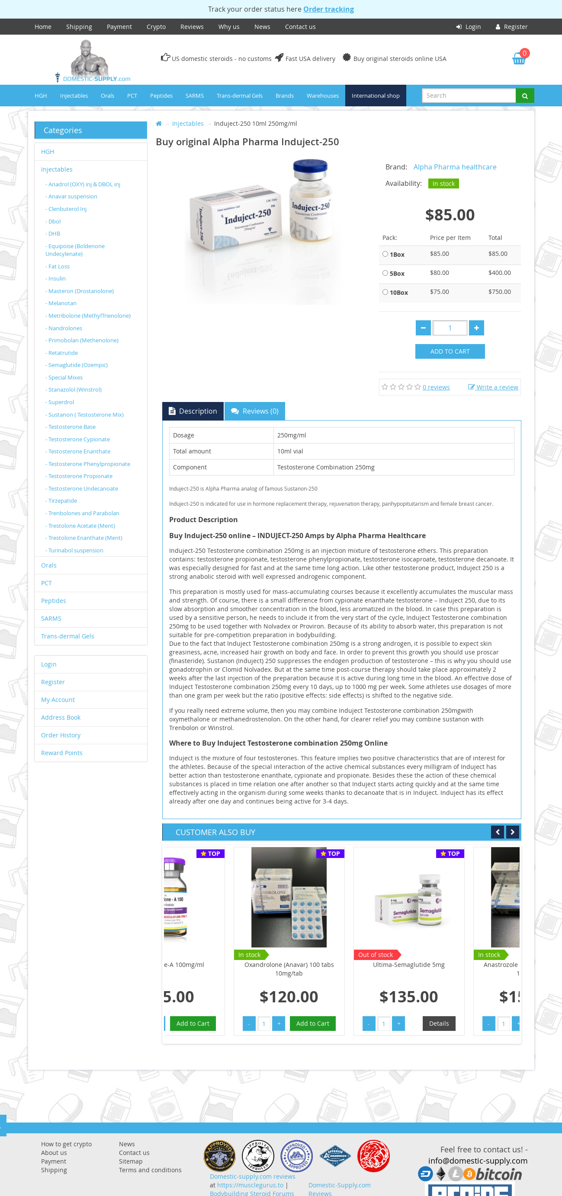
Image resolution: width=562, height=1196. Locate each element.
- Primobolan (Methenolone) (82, 340)
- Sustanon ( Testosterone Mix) (84, 414)
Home (43, 26)
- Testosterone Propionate (78, 476)
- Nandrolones (63, 328)
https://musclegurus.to (250, 1185)
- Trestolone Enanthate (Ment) (83, 538)
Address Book (60, 717)
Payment (119, 26)
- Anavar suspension (71, 196)
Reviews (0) (255, 411)
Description (193, 411)
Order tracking (328, 9)
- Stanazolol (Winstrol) (73, 389)
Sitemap (131, 1161)
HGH (41, 95)
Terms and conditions (150, 1170)
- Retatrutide (61, 353)
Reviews (192, 26)
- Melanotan (61, 303)
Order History (60, 735)
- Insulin (55, 278)
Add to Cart (450, 351)
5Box (397, 273)
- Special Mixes (64, 377)
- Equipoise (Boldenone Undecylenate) (75, 250)
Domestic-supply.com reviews (252, 1176)
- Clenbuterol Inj (66, 209)
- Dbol (53, 221)
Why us (229, 26)
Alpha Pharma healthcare (455, 167)
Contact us (300, 26)
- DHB (52, 233)
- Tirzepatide (61, 500)
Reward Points (62, 753)
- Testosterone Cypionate (77, 439)
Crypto (156, 26)
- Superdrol (59, 402)
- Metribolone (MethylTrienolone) (88, 315)
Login (468, 26)
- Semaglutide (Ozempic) (76, 365)
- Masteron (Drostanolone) (79, 291)
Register (512, 26)
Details (374, 1023)
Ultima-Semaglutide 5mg (343, 964)
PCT (132, 95)
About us (54, 1152)
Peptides (161, 95)
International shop (376, 95)
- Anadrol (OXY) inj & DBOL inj (82, 184)
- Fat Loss (57, 266)
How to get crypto (66, 1144)
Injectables (74, 95)
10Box (399, 292)
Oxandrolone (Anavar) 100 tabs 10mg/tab (224, 968)
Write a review (493, 387)
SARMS (195, 95)
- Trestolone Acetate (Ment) (80, 525)
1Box (397, 254)
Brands (285, 95)
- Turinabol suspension (74, 550)
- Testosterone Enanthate (77, 451)
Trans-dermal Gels (240, 95)
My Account (58, 699)
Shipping (79, 26)
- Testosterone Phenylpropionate (87, 464)
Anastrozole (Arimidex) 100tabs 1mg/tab (463, 968)
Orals (107, 95)
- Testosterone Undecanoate (81, 488)
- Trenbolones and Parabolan (82, 513)
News (262, 26)
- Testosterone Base (70, 427)
